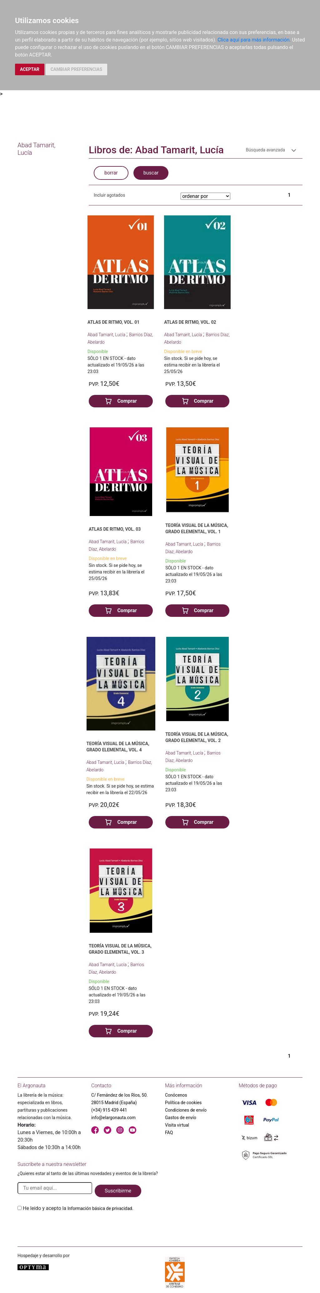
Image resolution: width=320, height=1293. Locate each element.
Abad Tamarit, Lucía (107, 334)
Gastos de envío (180, 1117)
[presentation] (65, 1227)
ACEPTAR (29, 69)
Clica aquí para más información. (254, 40)
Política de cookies (183, 1102)
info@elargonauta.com (113, 1117)
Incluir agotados (109, 195)
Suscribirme (118, 1191)
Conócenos (176, 1095)
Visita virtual (177, 1125)
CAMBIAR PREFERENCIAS (76, 69)
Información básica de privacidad (100, 1208)
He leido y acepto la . (78, 1208)
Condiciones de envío (186, 1110)
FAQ (169, 1132)
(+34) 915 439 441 (109, 1110)
